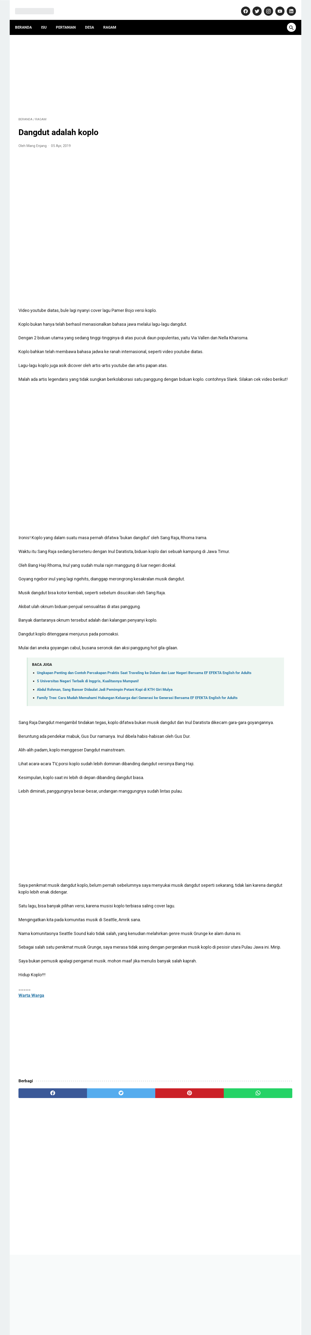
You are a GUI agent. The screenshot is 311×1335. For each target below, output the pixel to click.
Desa (92, 19)
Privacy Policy (163, 1316)
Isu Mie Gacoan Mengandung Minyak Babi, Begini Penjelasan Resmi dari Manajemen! (252, 311)
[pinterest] (133, 1155)
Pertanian (69, 19)
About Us (81, 1316)
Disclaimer (188, 1316)
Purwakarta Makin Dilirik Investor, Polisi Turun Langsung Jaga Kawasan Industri (254, 360)
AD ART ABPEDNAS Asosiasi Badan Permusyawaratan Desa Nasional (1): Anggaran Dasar (251, 261)
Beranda (26, 19)
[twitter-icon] (253, 5)
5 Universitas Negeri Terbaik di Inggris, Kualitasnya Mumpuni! (88, 716)
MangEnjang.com (163, 1327)
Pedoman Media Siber (129, 1316)
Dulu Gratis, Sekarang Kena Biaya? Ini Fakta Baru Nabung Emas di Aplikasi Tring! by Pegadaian (255, 286)
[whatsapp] (179, 1155)
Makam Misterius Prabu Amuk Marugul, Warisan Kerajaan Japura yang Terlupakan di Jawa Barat (255, 335)
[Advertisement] (110, 69)
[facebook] (41, 1155)
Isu (47, 19)
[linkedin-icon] (287, 5)
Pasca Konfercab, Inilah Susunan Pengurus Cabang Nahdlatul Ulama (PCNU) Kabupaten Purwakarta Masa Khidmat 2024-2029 (254, 447)
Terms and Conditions (219, 1316)
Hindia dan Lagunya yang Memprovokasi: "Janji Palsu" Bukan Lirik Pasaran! (250, 385)
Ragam (113, 19)
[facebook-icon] (241, 5)
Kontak (100, 1316)
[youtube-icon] (276, 5)
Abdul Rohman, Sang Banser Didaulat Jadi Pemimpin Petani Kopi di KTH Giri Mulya (105, 725)
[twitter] (87, 1155)
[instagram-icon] (264, 5)
